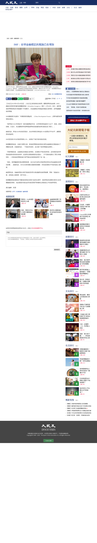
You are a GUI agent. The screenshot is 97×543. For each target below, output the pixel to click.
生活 (75, 7)
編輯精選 (25, 191)
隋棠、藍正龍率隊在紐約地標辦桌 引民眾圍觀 (85, 262)
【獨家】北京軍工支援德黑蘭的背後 (76, 408)
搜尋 (59, 2)
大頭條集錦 (19, 191)
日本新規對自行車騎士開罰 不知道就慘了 (85, 380)
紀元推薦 (71, 89)
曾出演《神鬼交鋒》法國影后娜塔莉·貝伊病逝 (85, 281)
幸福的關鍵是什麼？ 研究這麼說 (85, 360)
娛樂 (63, 7)
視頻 (46, 7)
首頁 (8, 38)
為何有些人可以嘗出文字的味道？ (85, 390)
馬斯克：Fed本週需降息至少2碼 (27, 200)
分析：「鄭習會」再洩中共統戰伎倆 (76, 107)
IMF (53, 94)
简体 (49, 98)
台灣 (25, 7)
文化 (68, 7)
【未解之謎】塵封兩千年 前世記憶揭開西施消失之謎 (85, 316)
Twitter (14, 99)
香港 (16, 7)
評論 (37, 7)
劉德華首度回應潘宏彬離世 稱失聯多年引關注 (85, 242)
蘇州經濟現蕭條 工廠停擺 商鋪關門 (75, 101)
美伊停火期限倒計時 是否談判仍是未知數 (56, 212)
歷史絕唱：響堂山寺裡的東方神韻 (85, 297)
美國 (11, 7)
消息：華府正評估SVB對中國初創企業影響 (27, 212)
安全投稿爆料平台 (37, 228)
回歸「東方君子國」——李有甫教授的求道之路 (85, 336)
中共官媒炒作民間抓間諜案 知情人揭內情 (77, 94)
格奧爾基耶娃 (58, 94)
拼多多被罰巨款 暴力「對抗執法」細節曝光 (85, 187)
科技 (54, 7)
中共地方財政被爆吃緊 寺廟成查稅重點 (77, 98)
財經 (58, 7)
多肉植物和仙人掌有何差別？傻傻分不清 (85, 370)
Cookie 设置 (48, 440)
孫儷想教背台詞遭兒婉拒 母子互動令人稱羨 (85, 252)
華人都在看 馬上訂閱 (78, 151)
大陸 (7, 7)
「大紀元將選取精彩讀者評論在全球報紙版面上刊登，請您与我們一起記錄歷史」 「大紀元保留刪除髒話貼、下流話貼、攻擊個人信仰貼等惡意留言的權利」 (34, 241)
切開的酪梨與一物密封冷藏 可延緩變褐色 (85, 351)
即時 (32, 7)
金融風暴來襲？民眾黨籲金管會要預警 (55, 201)
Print (32, 99)
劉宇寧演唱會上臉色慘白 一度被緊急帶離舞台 (85, 271)
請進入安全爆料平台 (78, 120)
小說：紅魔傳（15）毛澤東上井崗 (85, 326)
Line (20, 99)
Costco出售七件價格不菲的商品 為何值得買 (85, 216)
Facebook (8, 99)
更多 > (77, 89)
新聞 (11, 38)
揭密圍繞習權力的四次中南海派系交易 (85, 226)
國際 (21, 7)
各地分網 (9, 10)
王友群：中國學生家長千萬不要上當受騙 (85, 206)
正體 (21, 2)
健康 (80, 7)
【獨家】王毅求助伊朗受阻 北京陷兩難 (77, 403)
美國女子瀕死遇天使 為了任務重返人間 (85, 306)
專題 (42, 7)
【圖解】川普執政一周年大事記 (85, 171)
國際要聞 (16, 38)
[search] (48, 2)
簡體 (24, 2)
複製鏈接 (26, 98)
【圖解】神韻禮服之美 (85, 161)
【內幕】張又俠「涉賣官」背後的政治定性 (78, 415)
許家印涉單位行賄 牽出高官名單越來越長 (85, 197)
